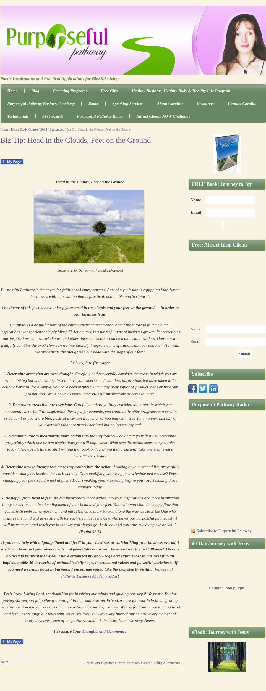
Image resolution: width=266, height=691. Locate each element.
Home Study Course (24, 129)
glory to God (103, 511)
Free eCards (52, 116)
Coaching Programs (70, 91)
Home (12, 91)
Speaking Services (127, 103)
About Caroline (170, 103)
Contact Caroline (242, 103)
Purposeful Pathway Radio (100, 116)
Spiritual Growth (114, 663)
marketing (115, 480)
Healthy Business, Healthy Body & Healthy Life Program (181, 91)
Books (93, 103)
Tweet (4, 662)
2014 (43, 129)
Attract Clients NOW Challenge (163, 116)
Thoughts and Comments (103, 631)
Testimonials (18, 116)
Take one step (149, 449)
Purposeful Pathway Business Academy (41, 103)
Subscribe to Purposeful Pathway (224, 531)
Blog (35, 91)
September (57, 129)
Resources (205, 103)
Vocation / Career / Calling (144, 663)
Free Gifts (109, 91)
